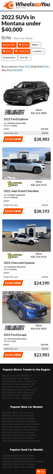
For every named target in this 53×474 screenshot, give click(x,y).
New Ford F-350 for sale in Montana (18, 432)
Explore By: (9, 44)
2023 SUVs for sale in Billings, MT (17, 398)
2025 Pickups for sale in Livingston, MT (19, 390)
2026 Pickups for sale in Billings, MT (18, 378)
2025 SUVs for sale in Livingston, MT (18, 384)
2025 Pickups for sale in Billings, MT (18, 392)
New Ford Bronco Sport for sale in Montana (21, 441)
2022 (7, 51)
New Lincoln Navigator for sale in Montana (20, 424)
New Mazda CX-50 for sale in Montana (19, 421)
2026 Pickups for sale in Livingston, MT (19, 381)
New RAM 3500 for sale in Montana (17, 416)
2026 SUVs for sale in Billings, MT (17, 376)
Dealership (9, 57)
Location (38, 51)
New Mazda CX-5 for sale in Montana (18, 418)
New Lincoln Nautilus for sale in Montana (20, 430)
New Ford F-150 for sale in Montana (18, 438)
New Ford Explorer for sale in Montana (19, 435)
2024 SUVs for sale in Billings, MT (17, 395)
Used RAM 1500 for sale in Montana (18, 456)
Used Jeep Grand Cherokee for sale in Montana (23, 461)
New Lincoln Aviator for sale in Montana (19, 427)
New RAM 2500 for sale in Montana (17, 413)
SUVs (23, 44)
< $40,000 (22, 51)
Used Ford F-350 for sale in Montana (18, 467)
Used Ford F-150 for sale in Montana (18, 464)
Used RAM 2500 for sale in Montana (18, 458)
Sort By (25, 57)
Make (35, 44)
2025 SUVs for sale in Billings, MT (17, 387)
